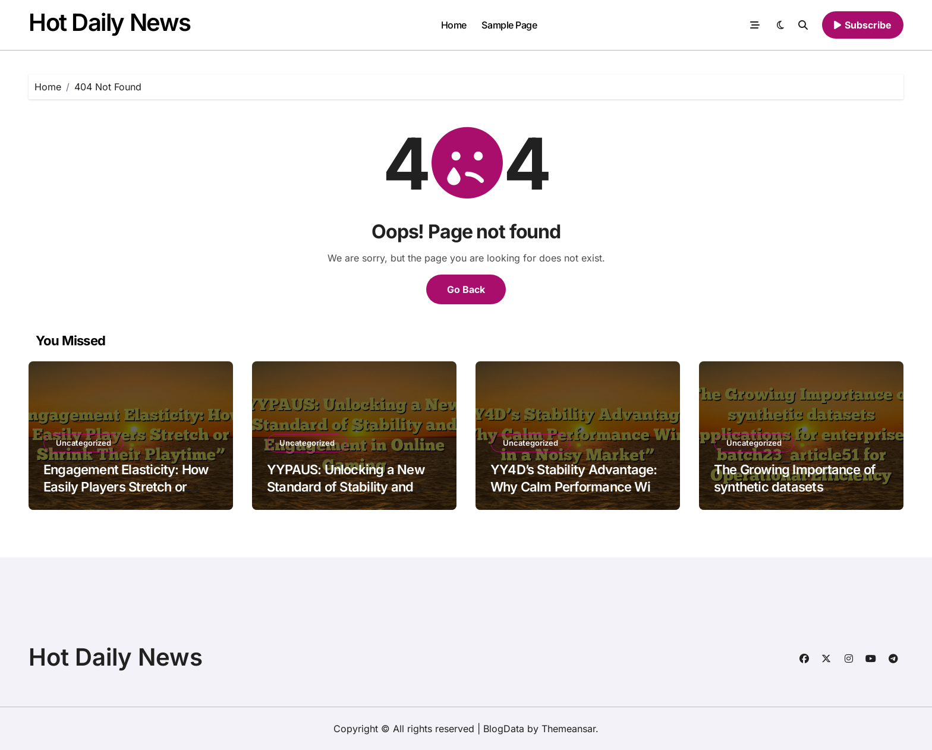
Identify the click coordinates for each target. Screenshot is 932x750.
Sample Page (509, 25)
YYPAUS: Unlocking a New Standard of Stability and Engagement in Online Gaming (345, 495)
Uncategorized (83, 443)
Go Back (466, 289)
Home (454, 25)
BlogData (503, 729)
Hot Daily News (110, 22)
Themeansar (568, 729)
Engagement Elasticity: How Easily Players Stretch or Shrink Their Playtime (125, 486)
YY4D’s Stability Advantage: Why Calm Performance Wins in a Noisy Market (577, 486)
